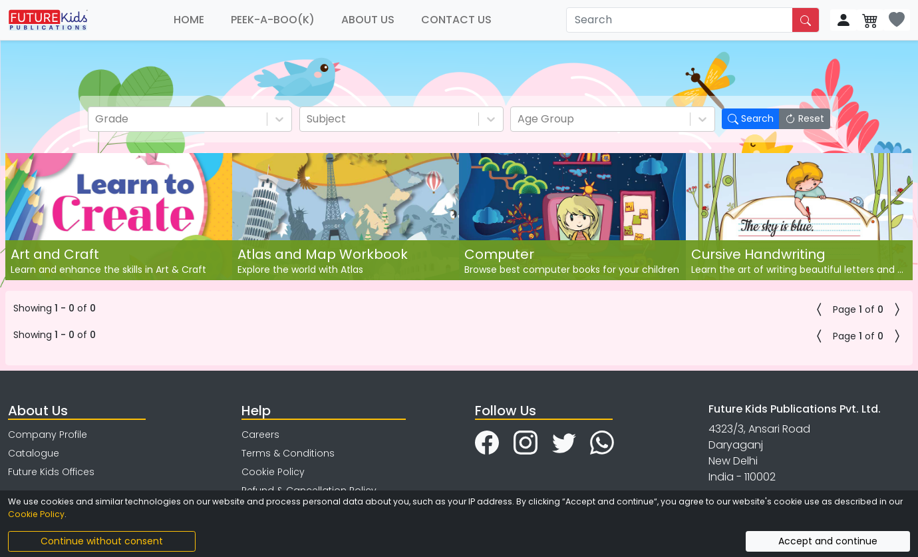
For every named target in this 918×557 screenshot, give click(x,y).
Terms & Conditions (288, 453)
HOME (189, 19)
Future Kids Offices (51, 471)
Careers (260, 434)
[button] (820, 309)
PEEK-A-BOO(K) (273, 19)
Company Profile (47, 434)
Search (751, 118)
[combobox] (96, 119)
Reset (804, 118)
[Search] (680, 20)
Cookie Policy (273, 471)
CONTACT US (456, 19)
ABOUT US (367, 19)
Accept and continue (827, 541)
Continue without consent (102, 541)
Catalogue (33, 453)
